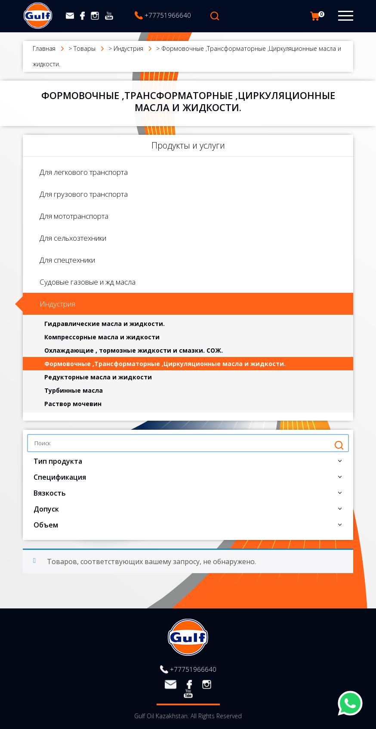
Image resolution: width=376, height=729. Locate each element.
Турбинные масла (73, 390)
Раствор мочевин (73, 404)
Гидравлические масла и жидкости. (104, 324)
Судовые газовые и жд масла (88, 282)
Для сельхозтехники (73, 238)
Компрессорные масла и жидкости (102, 337)
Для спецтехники (67, 260)
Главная (44, 48)
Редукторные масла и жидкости (98, 377)
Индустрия (57, 304)
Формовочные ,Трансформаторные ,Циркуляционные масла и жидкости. (165, 364)
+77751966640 (168, 15)
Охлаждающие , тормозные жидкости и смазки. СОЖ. (133, 350)
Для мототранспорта (74, 216)
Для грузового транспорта (84, 194)
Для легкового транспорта (84, 172)
